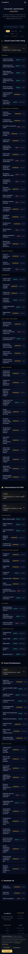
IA (17, 33)
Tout (8, 31)
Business (12, 33)
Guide (7, 928)
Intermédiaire (14, 36)
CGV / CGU (20, 930)
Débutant (6, 36)
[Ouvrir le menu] (25, 2)
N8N (20, 31)
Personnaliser (16, 947)
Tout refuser (6, 947)
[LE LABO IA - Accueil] (5, 2)
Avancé (22, 36)
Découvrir (20, 916)
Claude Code (14, 31)
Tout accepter (7, 951)
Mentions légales (20, 928)
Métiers (7, 930)
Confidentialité (20, 933)
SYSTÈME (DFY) (20, 918)
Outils (7, 933)
